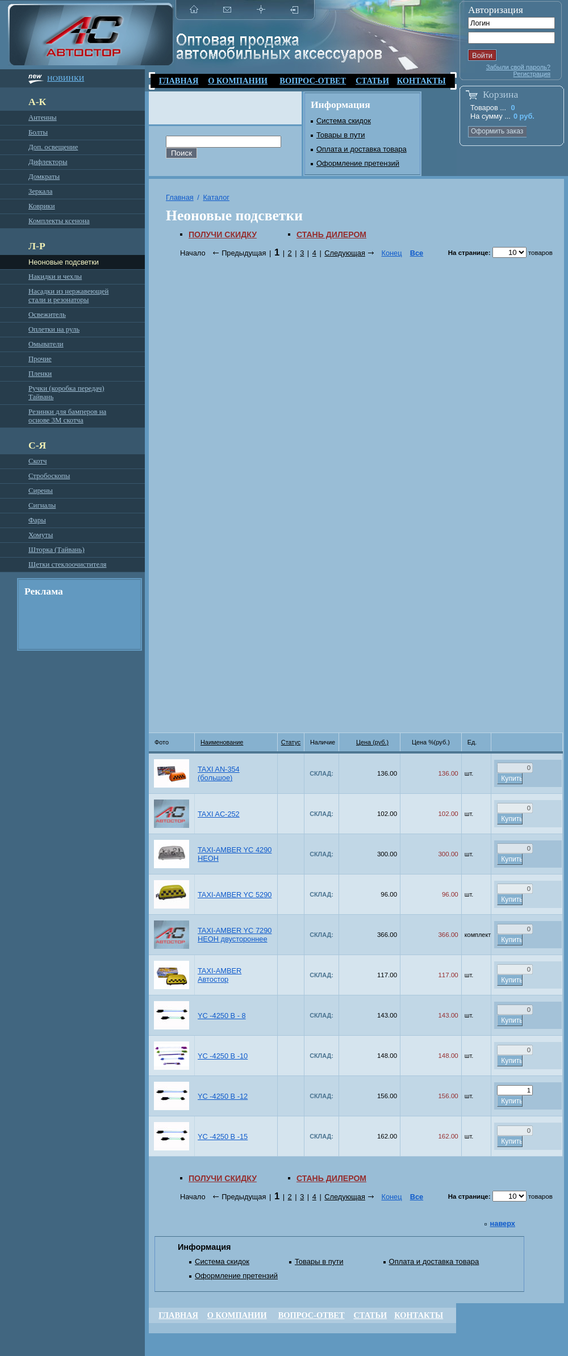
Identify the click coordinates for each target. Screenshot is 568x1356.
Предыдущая (244, 253)
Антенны (42, 118)
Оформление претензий (357, 163)
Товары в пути (340, 135)
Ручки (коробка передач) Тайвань (66, 392)
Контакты (421, 80)
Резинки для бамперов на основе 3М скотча (67, 416)
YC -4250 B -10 (223, 1056)
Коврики (41, 206)
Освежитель (47, 315)
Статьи (372, 80)
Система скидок (343, 120)
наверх (502, 1223)
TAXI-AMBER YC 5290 (235, 894)
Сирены (40, 491)
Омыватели (46, 344)
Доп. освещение (53, 147)
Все (416, 253)
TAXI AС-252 (219, 814)
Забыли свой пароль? (518, 67)
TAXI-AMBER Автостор (219, 974)
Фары (37, 520)
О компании (238, 80)
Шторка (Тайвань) (56, 550)
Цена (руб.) (372, 742)
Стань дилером (331, 234)
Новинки (65, 78)
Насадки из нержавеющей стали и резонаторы (68, 295)
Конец (391, 253)
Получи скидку (223, 234)
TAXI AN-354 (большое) (219, 773)
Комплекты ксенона (59, 221)
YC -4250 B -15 (223, 1136)
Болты (38, 132)
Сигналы (42, 505)
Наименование (222, 742)
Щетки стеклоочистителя (67, 564)
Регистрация (531, 73)
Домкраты (44, 177)
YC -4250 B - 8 (222, 1015)
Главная (179, 80)
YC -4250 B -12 (223, 1096)
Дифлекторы (47, 162)
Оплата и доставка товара (361, 149)
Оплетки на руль (54, 329)
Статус (290, 742)
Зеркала (40, 191)
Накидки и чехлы (55, 277)
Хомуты (40, 535)
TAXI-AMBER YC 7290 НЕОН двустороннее (235, 934)
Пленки (40, 374)
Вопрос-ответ (312, 80)
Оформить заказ (497, 131)
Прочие (40, 359)
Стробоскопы (49, 476)
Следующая (344, 253)
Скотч (37, 461)
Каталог (216, 197)
